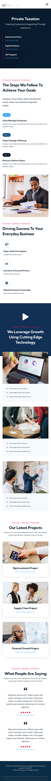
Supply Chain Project (25, 608)
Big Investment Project (25, 568)
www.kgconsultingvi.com (25, 774)
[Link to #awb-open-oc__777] (46, 4)
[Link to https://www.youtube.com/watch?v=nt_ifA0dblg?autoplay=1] (25, 317)
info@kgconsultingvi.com (25, 772)
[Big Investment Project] (25, 543)
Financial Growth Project (25, 648)
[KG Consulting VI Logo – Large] (10, 2)
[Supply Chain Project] (25, 583)
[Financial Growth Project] (25, 623)
